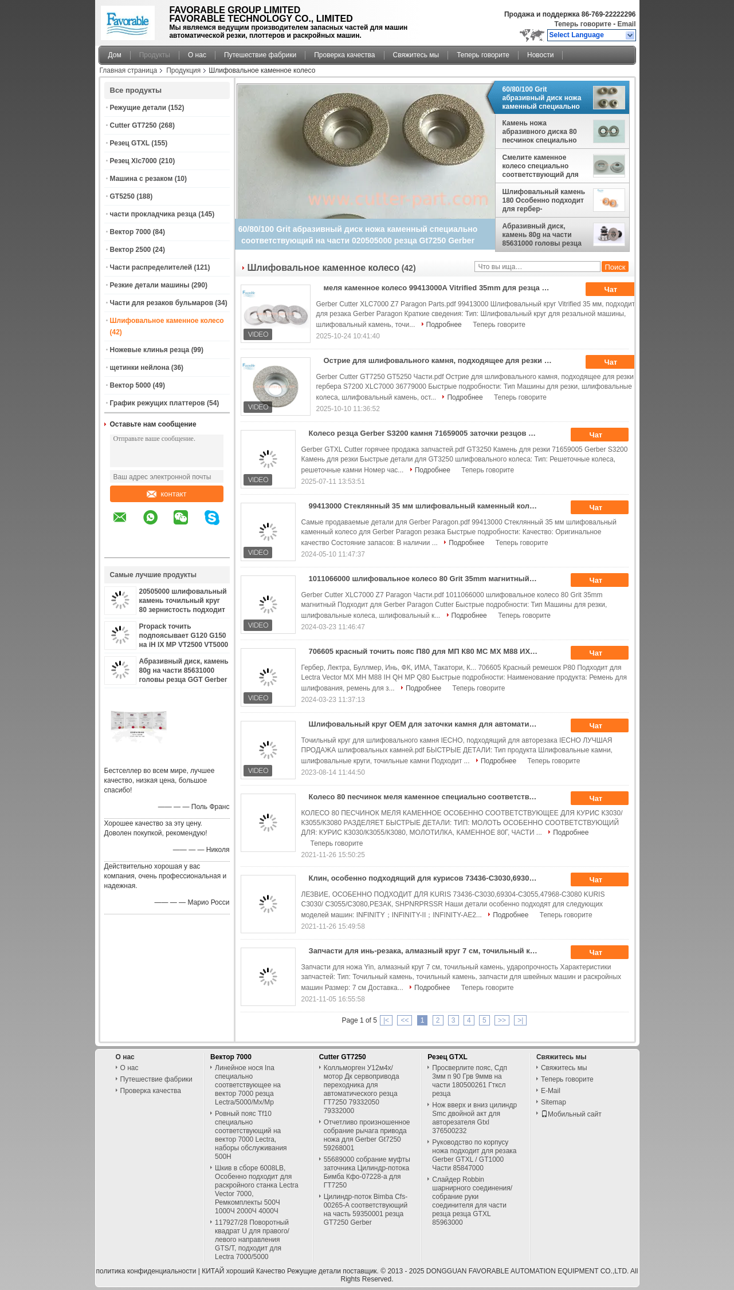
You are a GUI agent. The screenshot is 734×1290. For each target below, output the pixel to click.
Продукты (154, 55)
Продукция (183, 70)
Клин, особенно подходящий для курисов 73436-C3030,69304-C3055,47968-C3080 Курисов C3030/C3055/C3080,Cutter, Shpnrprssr (427, 878)
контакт (166, 494)
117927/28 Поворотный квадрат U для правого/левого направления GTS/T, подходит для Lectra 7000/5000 (252, 1239)
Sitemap (553, 1102)
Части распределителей (151, 267)
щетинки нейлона (140, 368)
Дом (114, 55)
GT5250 (122, 196)
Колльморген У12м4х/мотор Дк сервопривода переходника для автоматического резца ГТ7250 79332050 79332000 (361, 1089)
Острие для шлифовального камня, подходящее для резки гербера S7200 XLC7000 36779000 (442, 360)
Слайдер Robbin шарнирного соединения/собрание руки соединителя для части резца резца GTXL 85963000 (472, 1200)
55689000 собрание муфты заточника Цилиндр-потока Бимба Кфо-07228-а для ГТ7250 (367, 1172)
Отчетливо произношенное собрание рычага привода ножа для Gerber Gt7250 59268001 (367, 1135)
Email (626, 24)
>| (520, 1020)
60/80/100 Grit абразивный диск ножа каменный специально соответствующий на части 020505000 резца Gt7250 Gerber (542, 98)
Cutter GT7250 (133, 125)
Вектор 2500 (130, 250)
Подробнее (444, 325)
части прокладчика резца (153, 214)
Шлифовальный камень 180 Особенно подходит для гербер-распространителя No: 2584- (544, 200)
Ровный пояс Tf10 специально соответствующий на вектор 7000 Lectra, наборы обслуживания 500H (251, 1135)
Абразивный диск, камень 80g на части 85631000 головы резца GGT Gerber (184, 670)
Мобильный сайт (571, 1114)
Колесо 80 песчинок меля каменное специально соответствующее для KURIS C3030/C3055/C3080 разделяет (427, 796)
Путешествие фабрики (260, 55)
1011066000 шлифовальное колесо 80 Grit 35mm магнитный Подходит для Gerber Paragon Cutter (427, 578)
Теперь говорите (582, 24)
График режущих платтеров (157, 403)
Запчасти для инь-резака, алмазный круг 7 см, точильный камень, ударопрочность (427, 950)
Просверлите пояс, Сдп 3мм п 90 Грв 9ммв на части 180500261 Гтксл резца (469, 1081)
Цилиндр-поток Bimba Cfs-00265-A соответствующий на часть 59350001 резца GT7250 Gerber (366, 1209)
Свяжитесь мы (416, 55)
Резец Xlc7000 (133, 161)
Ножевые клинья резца (150, 350)
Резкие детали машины (150, 285)
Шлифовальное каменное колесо (167, 321)
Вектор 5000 (130, 385)
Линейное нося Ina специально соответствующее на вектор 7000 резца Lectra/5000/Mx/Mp (248, 1085)
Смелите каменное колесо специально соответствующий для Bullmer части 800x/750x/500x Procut (541, 166)
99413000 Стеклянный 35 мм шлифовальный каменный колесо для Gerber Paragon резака (427, 506)
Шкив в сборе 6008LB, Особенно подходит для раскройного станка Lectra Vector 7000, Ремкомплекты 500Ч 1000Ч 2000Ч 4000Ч (257, 1189)
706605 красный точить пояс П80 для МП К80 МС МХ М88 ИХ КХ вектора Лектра (427, 651)
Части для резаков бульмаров (162, 303)
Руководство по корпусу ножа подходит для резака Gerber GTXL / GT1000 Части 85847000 (474, 1155)
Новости (540, 55)
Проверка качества (344, 55)
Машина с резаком (141, 179)
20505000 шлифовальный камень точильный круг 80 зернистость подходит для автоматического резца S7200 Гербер (183, 609)
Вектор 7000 (130, 232)
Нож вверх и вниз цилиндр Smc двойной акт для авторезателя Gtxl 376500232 (474, 1118)
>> (502, 1020)
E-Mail (550, 1091)
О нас (197, 55)
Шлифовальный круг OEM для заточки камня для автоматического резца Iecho (427, 724)
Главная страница (129, 70)
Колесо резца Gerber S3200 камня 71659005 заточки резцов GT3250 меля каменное (427, 433)
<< (405, 1020)
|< (386, 1020)
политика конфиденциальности (146, 1271)
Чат (619, 289)
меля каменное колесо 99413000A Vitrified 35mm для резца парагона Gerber (442, 287)
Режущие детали (138, 108)
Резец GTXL (130, 143)
